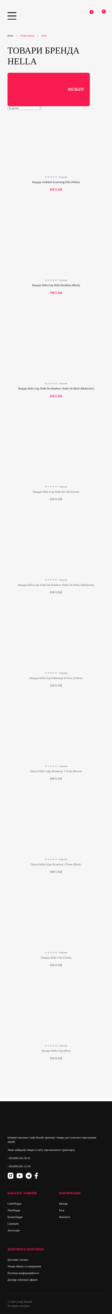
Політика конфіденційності (23, 1273)
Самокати (13, 1223)
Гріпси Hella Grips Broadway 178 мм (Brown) (56, 771)
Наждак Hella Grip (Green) (56, 957)
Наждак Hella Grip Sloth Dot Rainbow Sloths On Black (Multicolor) (56, 388)
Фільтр (48, 89)
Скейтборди (14, 1203)
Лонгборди (14, 1210)
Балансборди (15, 1217)
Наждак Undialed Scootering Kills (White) (56, 182)
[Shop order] (25, 108)
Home (10, 35)
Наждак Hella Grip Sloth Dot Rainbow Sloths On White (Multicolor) (56, 584)
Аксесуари (14, 1230)
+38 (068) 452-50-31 (19, 1158)
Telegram (29, 1176)
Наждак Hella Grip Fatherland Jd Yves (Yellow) (56, 678)
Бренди (63, 1203)
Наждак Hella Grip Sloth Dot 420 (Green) (56, 491)
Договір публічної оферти (22, 1279)
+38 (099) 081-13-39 (19, 1166)
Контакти (64, 1217)
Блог (62, 1210)
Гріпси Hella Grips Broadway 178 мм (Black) (56, 864)
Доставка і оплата (18, 1259)
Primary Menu (12, 16)
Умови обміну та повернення (24, 1266)
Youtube (20, 1176)
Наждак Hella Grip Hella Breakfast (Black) (56, 285)
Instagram (11, 1176)
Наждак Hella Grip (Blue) (56, 1050)
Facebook (36, 1176)
